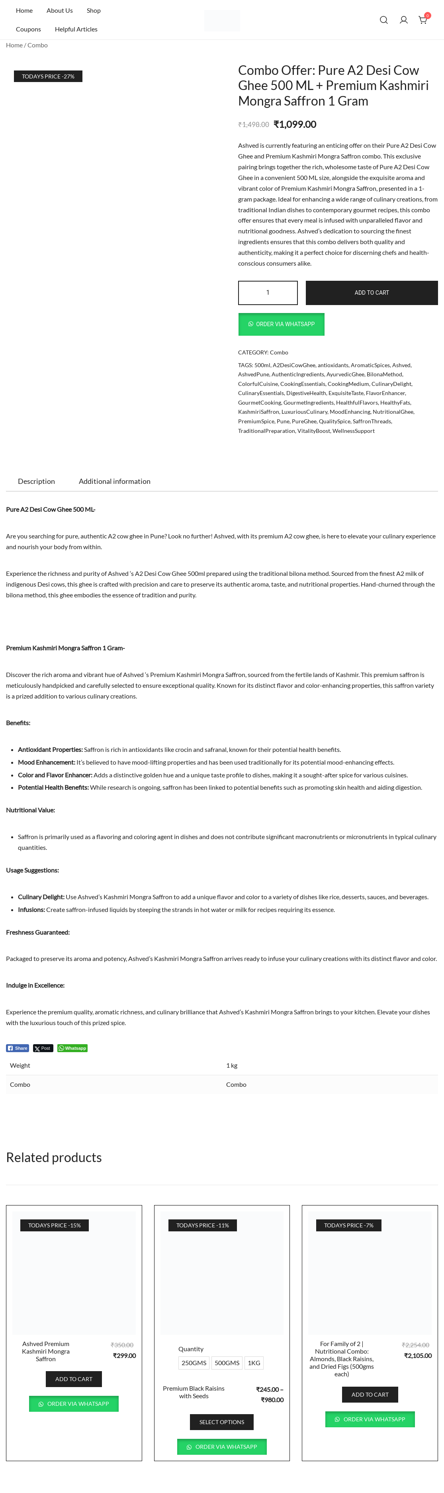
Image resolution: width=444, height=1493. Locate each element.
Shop (94, 10)
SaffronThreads (372, 421)
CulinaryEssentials (261, 392)
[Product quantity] (268, 293)
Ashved (401, 365)
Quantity (190, 1348)
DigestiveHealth (306, 392)
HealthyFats (395, 402)
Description (36, 481)
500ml (262, 365)
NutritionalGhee (393, 411)
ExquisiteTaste (346, 392)
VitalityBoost (313, 430)
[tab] (36, 481)
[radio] (193, 1363)
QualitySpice (334, 421)
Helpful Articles (76, 29)
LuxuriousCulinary (304, 411)
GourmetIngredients (309, 402)
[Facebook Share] (17, 1048)
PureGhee (304, 421)
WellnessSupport (354, 430)
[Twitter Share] (43, 1048)
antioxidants (333, 365)
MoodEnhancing (350, 411)
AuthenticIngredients (298, 374)
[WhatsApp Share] (72, 1048)
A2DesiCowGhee (294, 365)
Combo (37, 45)
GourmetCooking (259, 402)
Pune (283, 421)
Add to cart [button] (73, 1379)
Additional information (115, 481)
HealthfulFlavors (357, 402)
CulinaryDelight (391, 383)
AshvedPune (253, 374)
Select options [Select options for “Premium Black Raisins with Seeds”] (222, 1422)
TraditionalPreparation (266, 430)
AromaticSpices (370, 365)
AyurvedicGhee (345, 374)
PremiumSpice (256, 421)
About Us (60, 10)
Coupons (28, 29)
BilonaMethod (384, 374)
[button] (281, 324)
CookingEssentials (302, 383)
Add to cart (372, 293)
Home (24, 10)
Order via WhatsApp (285, 324)
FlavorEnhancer (385, 392)
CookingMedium (348, 383)
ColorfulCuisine (258, 383)
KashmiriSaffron (258, 411)
